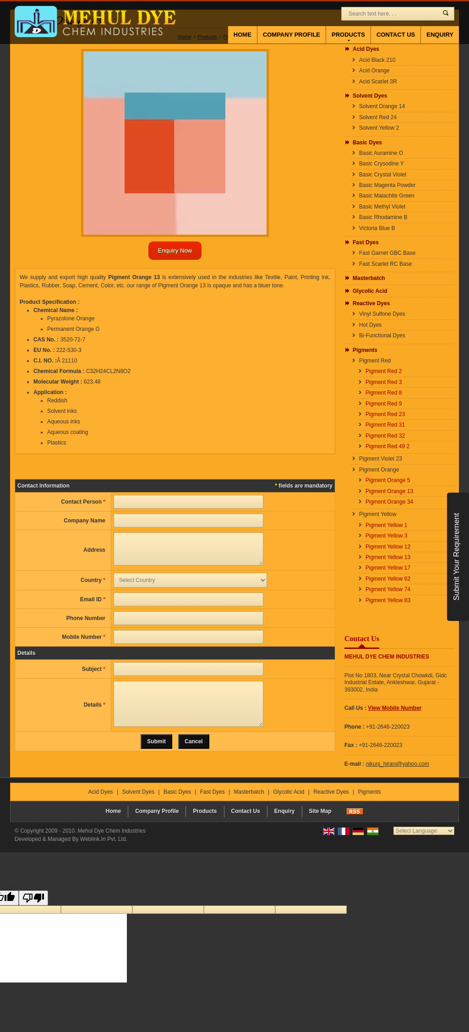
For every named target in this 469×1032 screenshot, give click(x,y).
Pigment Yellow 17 (387, 568)
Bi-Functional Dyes (382, 335)
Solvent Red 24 (378, 117)
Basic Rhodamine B (383, 217)
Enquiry (439, 34)
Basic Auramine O (381, 153)
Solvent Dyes (370, 96)
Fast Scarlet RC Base (385, 264)
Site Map (320, 812)
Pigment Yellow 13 (387, 557)
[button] (394, 708)
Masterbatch (369, 278)
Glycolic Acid (370, 291)
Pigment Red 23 (385, 414)
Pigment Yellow (377, 514)
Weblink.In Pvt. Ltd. (103, 840)
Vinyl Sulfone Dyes (382, 314)
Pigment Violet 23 (380, 459)
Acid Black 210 (377, 60)
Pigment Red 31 (385, 425)
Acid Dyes (366, 49)
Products (348, 36)
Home (242, 34)
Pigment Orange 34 (389, 502)
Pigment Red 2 (383, 371)
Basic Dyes (367, 142)
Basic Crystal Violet (382, 174)
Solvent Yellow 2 (379, 128)
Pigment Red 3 (383, 382)
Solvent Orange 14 (382, 106)
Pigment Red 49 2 (387, 446)
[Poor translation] (33, 898)
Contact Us (395, 34)
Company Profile (291, 34)
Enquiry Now (175, 250)
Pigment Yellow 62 (387, 579)
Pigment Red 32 (385, 436)
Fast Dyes (366, 242)
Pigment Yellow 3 (386, 535)
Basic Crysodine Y (381, 163)
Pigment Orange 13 (389, 491)
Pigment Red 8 (383, 393)
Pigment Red (375, 360)
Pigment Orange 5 (387, 480)
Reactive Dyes (371, 303)
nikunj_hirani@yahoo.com (397, 764)
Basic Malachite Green (386, 195)
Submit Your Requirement (456, 556)
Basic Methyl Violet (382, 206)
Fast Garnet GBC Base (387, 253)
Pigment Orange (379, 470)
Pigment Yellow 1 (386, 525)
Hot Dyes (370, 325)
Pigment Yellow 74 (387, 589)
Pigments (365, 350)
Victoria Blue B (377, 228)
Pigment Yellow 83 (387, 600)
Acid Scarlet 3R (378, 81)
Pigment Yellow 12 (387, 546)
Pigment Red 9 (383, 404)
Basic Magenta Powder (387, 185)
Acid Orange (374, 70)
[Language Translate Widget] (423, 832)
